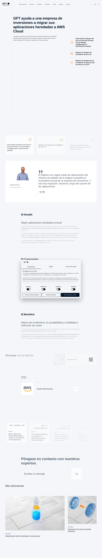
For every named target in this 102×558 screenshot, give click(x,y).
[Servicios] (32, 4)
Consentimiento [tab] (31, 266)
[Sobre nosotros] (23, 4)
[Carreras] (67, 4)
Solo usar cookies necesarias (32, 294)
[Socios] (54, 4)
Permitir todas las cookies (70, 294)
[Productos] (40, 4)
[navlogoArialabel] (6, 4)
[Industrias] (47, 4)
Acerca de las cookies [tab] (71, 266)
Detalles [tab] (51, 266)
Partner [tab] (23, 376)
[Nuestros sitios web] (95, 4)
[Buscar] (91, 4)
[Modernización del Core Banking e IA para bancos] (35, 517)
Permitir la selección (51, 294)
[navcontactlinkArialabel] (98, 4)
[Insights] (61, 4)
